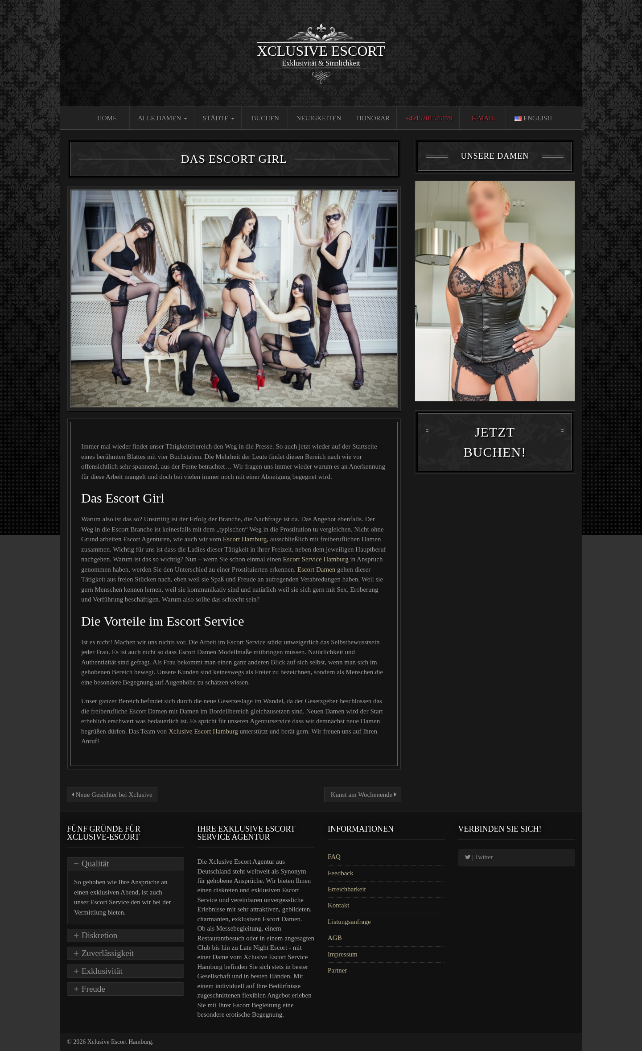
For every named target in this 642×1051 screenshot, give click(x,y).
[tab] (125, 863)
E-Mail (483, 118)
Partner (337, 970)
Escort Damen (317, 569)
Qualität (95, 863)
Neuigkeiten (319, 118)
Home (107, 118)
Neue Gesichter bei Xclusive (112, 794)
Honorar (373, 118)
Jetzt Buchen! (495, 445)
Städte (219, 118)
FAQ (334, 856)
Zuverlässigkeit (108, 953)
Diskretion (99, 935)
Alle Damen (162, 118)
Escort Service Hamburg (316, 559)
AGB (335, 937)
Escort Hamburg (245, 539)
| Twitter (479, 857)
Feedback (340, 873)
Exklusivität (102, 971)
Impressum (343, 954)
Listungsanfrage (349, 921)
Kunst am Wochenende (362, 794)
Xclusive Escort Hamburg (204, 731)
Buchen (266, 118)
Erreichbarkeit (347, 889)
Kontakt (338, 905)
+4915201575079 (429, 118)
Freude (93, 988)
